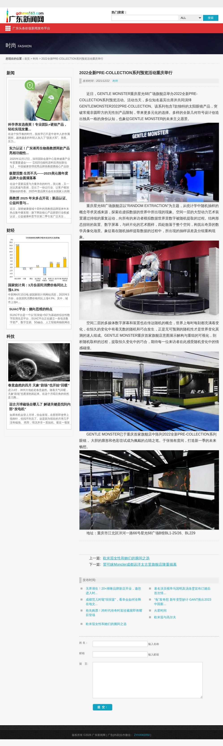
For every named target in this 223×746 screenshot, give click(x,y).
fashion (25, 46)
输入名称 (153, 644)
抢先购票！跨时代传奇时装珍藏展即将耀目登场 (114, 613)
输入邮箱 (153, 654)
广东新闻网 (25, 15)
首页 (27, 58)
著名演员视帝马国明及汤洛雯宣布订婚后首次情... (182, 591)
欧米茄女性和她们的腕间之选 (126, 558)
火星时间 (160, 610)
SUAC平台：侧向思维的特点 (30, 309)
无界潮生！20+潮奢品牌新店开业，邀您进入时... (113, 591)
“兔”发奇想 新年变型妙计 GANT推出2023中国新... (182, 602)
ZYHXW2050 (142, 741)
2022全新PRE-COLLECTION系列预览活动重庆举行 (72, 58)
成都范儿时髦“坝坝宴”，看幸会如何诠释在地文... (113, 602)
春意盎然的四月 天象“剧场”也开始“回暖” (38, 385)
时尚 (35, 58)
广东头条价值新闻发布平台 (31, 28)
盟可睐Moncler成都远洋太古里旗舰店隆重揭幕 (140, 564)
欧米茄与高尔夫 (165, 617)
